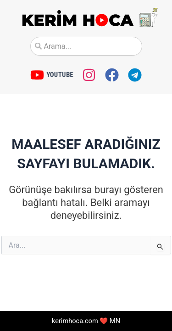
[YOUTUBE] (37, 75)
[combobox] (86, 46)
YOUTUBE (59, 74)
